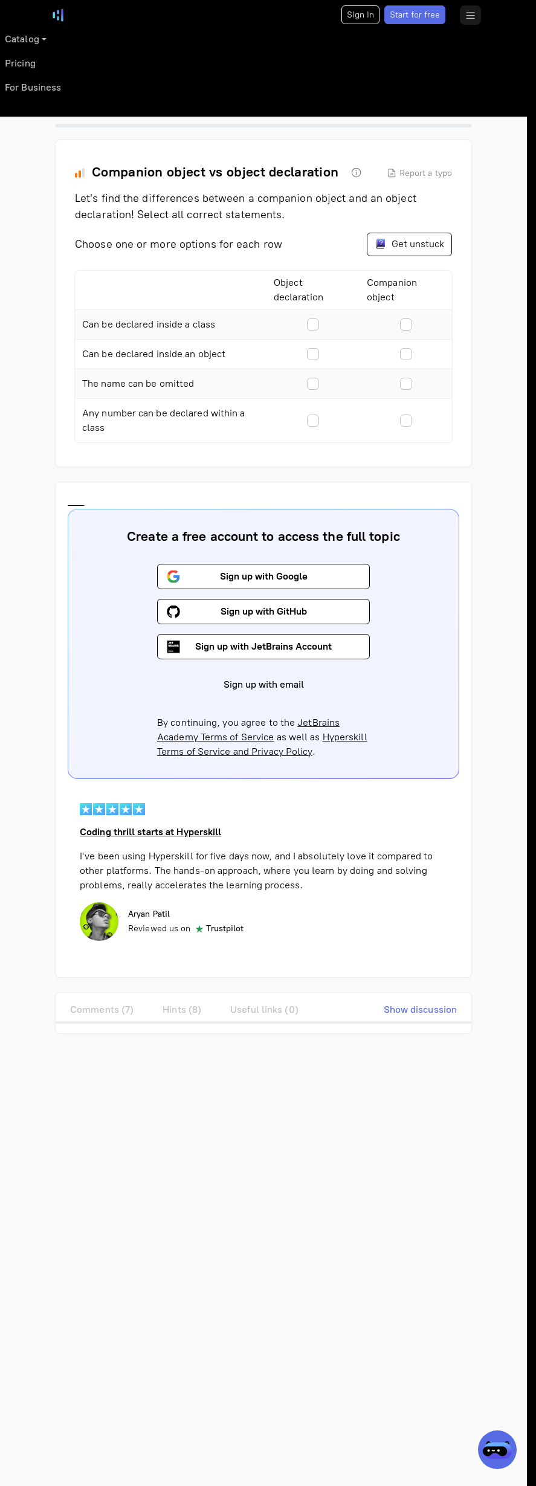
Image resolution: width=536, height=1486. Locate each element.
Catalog (22, 39)
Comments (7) (102, 1009)
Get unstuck (409, 243)
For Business (33, 87)
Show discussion (420, 1009)
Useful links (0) (264, 1009)
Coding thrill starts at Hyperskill (150, 832)
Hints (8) (182, 1009)
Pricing (20, 63)
